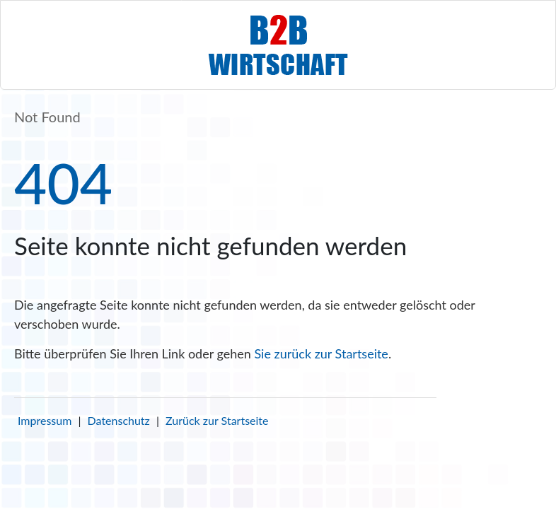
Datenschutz (119, 420)
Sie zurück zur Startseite (321, 353)
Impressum (44, 420)
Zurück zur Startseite (217, 420)
